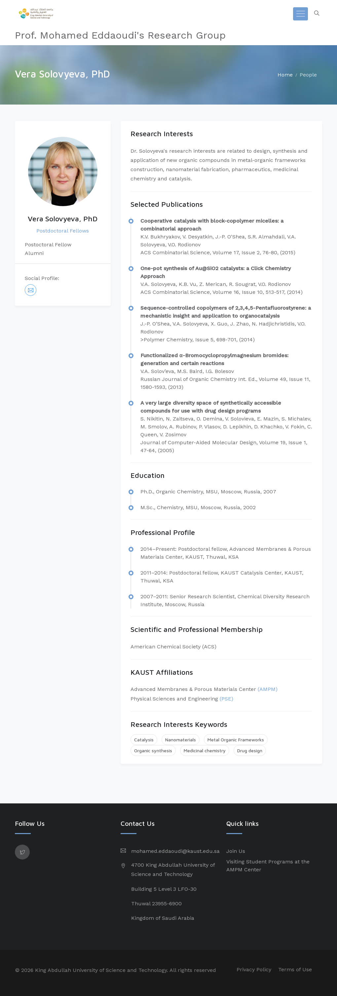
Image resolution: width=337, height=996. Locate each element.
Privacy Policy (254, 969)
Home (285, 75)
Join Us (235, 851)
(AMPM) (268, 689)
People (308, 75)
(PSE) (226, 699)
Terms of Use (295, 969)
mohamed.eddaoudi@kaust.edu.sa (175, 851)
